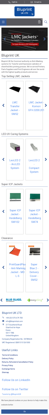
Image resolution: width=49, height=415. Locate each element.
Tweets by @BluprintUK (11, 394)
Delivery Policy (8, 358)
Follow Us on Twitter (15, 389)
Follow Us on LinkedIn (16, 380)
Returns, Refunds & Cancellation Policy (17, 362)
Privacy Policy (7, 365)
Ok (24, 412)
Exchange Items (8, 369)
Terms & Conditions (10, 355)
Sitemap (5, 372)
